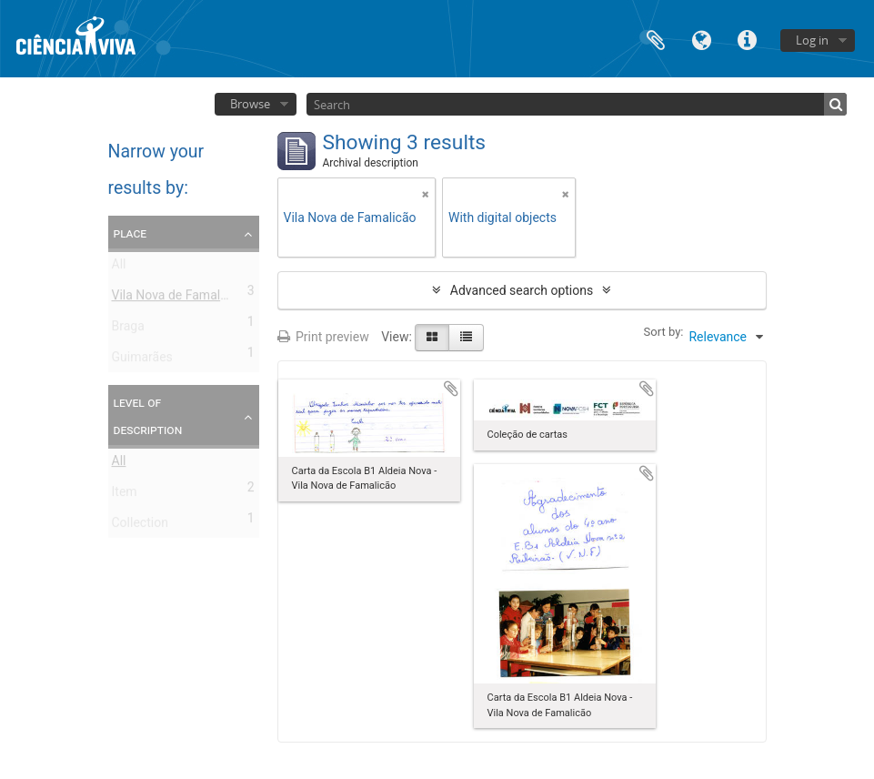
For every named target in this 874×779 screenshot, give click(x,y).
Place (130, 233)
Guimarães (142, 360)
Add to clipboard (451, 388)
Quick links (746, 38)
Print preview (323, 336)
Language (701, 38)
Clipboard (655, 38)
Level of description (148, 416)
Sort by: (664, 332)
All (119, 267)
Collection (140, 526)
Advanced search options (521, 290)
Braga (128, 329)
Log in (812, 40)
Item (124, 495)
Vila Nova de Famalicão (178, 298)
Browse (250, 104)
